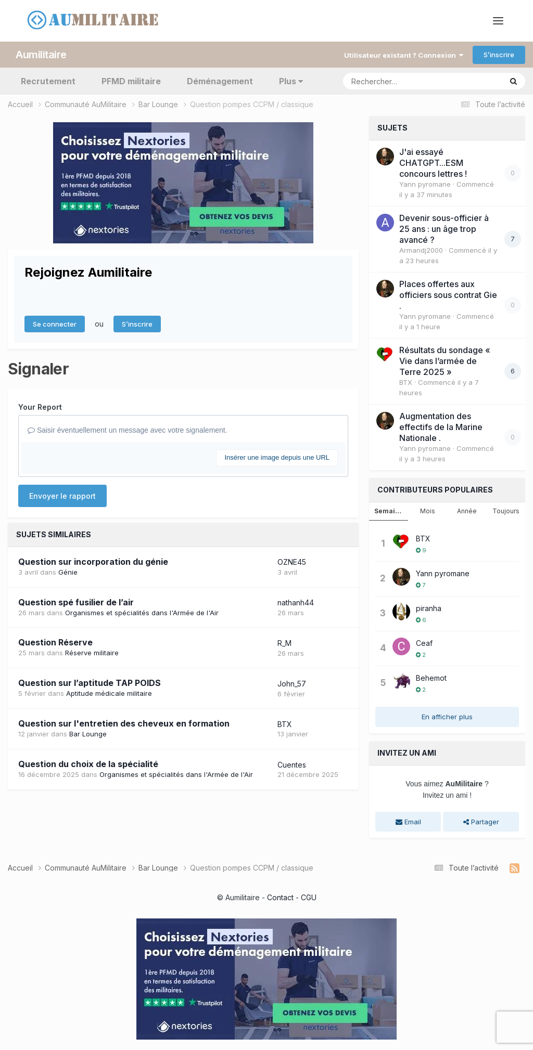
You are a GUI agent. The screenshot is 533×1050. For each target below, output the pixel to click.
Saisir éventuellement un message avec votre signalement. (127, 430)
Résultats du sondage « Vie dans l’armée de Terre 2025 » (444, 361)
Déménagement (220, 81)
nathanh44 (295, 602)
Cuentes (291, 764)
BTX (284, 724)
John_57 (291, 683)
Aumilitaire (41, 54)
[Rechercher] (392, 81)
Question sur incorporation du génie (93, 561)
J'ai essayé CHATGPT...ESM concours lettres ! (433, 163)
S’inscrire (499, 54)
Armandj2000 (421, 250)
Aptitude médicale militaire (109, 693)
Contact (280, 897)
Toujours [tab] (505, 511)
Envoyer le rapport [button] (62, 495)
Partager (481, 822)
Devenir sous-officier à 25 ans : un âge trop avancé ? (444, 229)
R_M (284, 643)
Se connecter (55, 324)
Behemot (431, 677)
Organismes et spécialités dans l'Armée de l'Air (142, 612)
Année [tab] (467, 511)
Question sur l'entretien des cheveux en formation (124, 723)
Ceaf (424, 643)
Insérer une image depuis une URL (276, 457)
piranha (428, 608)
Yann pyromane (425, 184)
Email (408, 822)
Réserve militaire (92, 653)
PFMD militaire (131, 81)
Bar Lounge (88, 734)
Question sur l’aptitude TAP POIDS (89, 683)
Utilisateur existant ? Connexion (403, 55)
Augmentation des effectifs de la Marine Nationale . (441, 427)
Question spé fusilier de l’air (76, 602)
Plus (291, 81)
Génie (68, 572)
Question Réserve (55, 642)
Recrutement (48, 81)
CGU (308, 897)
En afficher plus (447, 716)
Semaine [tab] (388, 511)
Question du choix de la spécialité (88, 764)
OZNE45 (291, 562)
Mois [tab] (427, 511)
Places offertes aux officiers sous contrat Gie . (448, 295)
